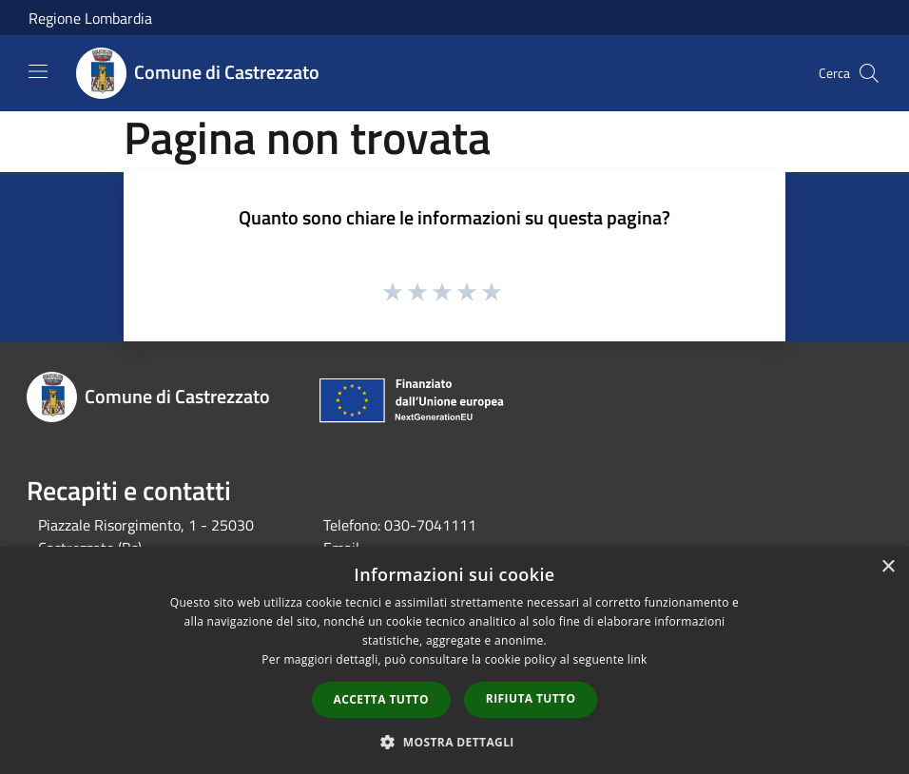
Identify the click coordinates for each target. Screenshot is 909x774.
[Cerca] (869, 73)
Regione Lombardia (90, 18)
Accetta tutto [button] (381, 699)
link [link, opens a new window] (638, 659)
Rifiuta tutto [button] (531, 698)
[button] (454, 741)
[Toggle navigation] (38, 71)
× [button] (887, 567)
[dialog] (454, 660)
